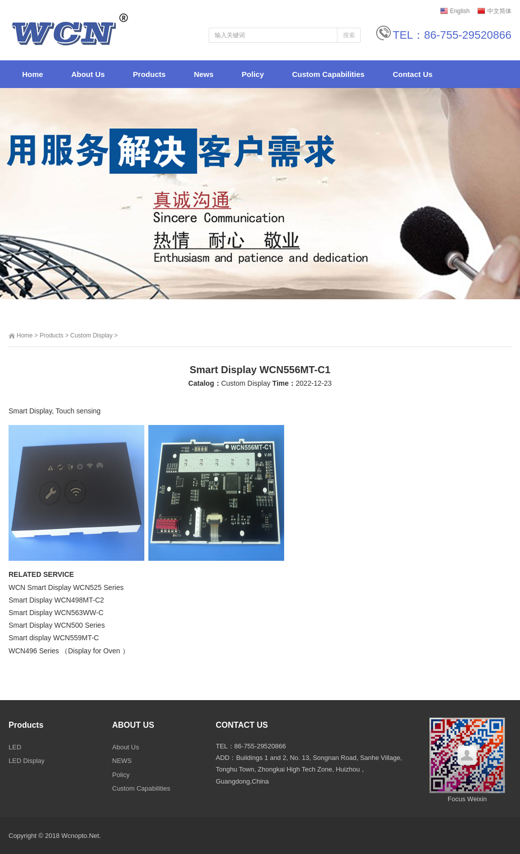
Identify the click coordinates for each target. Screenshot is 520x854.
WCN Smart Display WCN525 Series (66, 587)
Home (25, 335)
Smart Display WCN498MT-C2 (56, 600)
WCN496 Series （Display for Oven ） (69, 651)
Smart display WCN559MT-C (54, 638)
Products (51, 335)
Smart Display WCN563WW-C (56, 613)
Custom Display (91, 335)
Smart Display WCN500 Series (57, 625)
